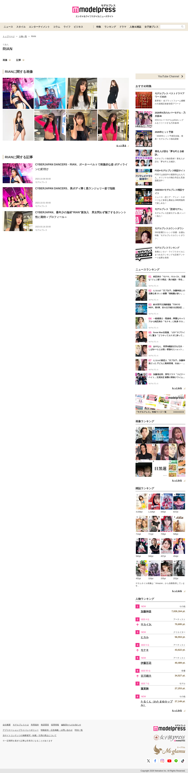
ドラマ (122, 26)
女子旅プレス (151, 26)
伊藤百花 (146, 663)
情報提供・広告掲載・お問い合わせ (57, 730)
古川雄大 (146, 675)
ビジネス (78, 26)
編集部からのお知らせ (71, 725)
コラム (56, 26)
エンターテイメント (39, 26)
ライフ (66, 26)
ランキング (110, 26)
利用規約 (35, 725)
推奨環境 (45, 725)
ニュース (8, 26)
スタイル (21, 26)
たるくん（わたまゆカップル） (157, 703)
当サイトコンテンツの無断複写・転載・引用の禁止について (29, 735)
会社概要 (7, 725)
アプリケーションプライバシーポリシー (21, 730)
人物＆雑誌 (135, 26)
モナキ (145, 650)
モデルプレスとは (21, 725)
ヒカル (145, 637)
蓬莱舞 (145, 688)
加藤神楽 (146, 611)
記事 (20, 60)
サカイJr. (146, 624)
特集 (98, 26)
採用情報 (55, 725)
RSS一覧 (79, 730)
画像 (7, 60)
